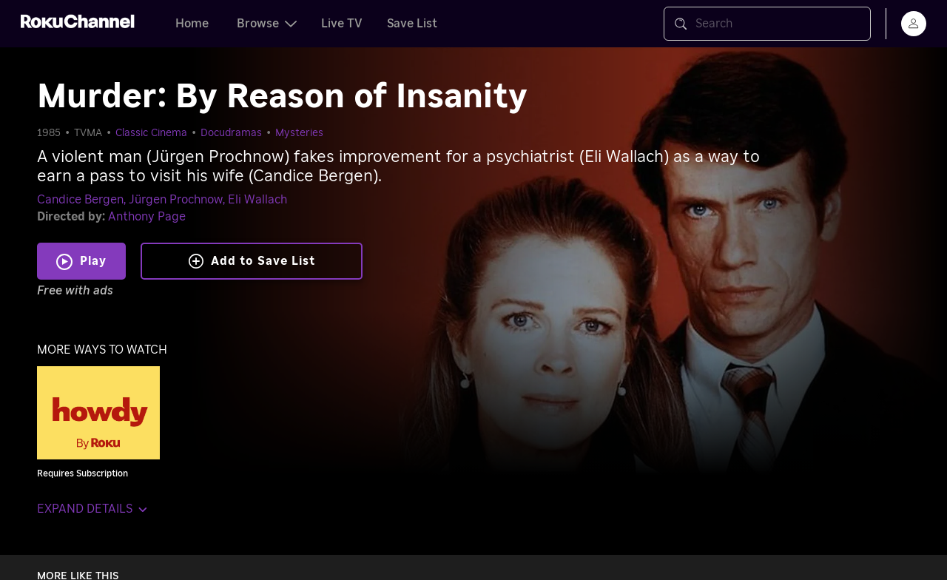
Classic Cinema (151, 133)
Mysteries (299, 133)
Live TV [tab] (342, 24)
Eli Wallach (257, 200)
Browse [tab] (267, 24)
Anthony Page (147, 217)
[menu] (913, 23)
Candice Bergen (80, 200)
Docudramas (231, 133)
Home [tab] (192, 24)
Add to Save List (252, 261)
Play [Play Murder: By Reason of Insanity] (93, 261)
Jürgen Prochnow (176, 200)
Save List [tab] (412, 24)
